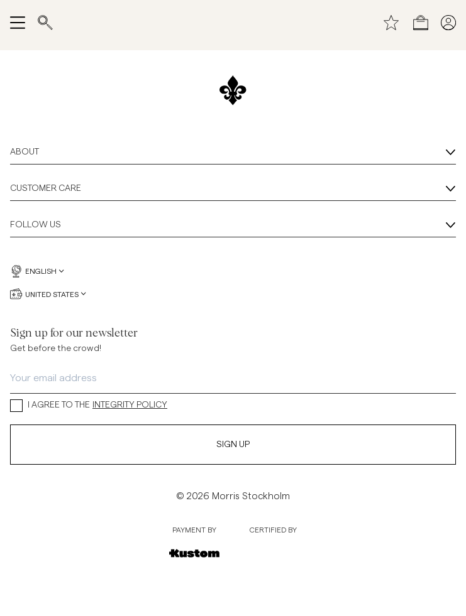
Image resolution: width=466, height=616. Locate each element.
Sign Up (233, 444)
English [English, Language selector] (37, 271)
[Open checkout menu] (421, 23)
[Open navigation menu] (18, 23)
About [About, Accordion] (233, 153)
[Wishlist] (391, 23)
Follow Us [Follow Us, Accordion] (233, 225)
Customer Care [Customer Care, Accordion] (233, 189)
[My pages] (448, 23)
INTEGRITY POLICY (129, 405)
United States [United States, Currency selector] (48, 294)
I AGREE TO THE (88, 405)
